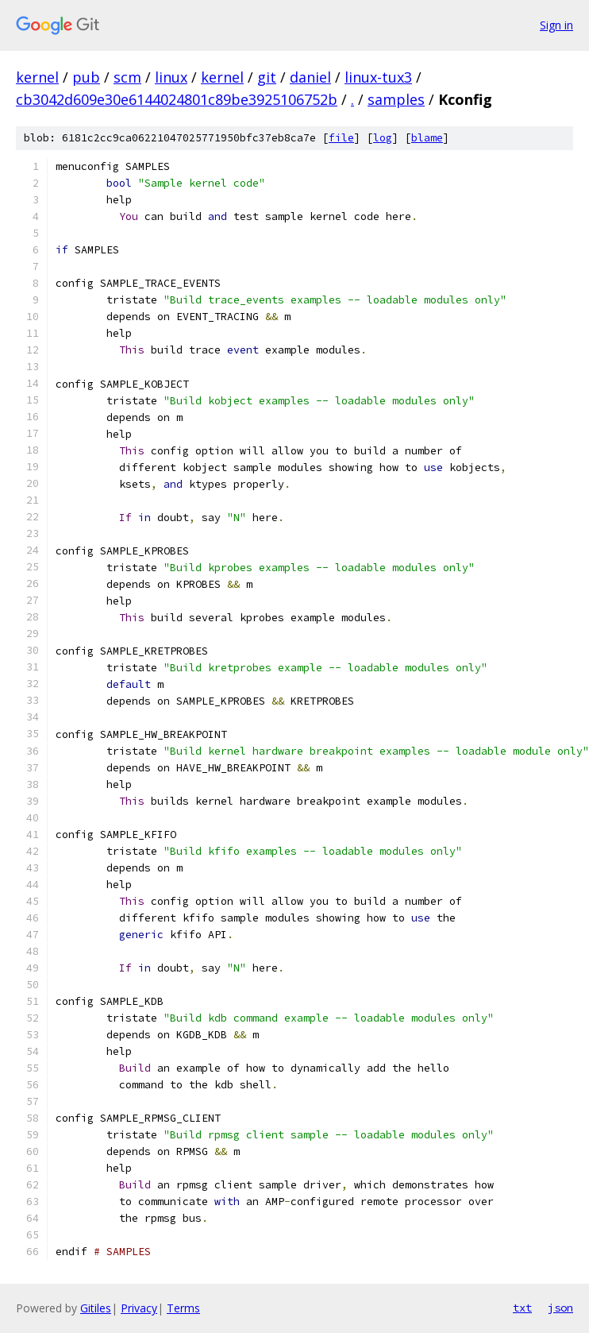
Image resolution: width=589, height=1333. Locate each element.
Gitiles (95, 1308)
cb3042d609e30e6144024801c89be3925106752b (176, 99)
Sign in (556, 25)
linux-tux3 (378, 77)
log (382, 138)
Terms (183, 1308)
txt (522, 1307)
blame (427, 138)
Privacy (139, 1308)
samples (396, 99)
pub (86, 77)
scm (127, 77)
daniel (310, 77)
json (560, 1307)
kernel (37, 77)
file (341, 138)
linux (171, 77)
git (266, 77)
